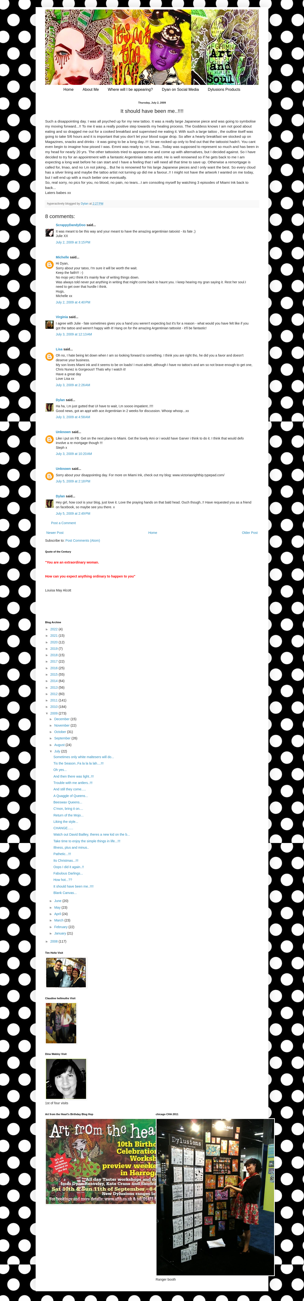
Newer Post (54, 533)
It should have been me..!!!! (73, 886)
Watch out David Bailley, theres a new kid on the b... (91, 834)
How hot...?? (62, 880)
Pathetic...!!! (62, 854)
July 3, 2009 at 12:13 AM (74, 334)
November (62, 725)
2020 (54, 642)
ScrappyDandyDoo (71, 225)
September (62, 738)
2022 (54, 629)
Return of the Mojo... (68, 815)
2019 (54, 648)
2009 (54, 713)
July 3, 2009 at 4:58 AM (73, 417)
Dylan (60, 400)
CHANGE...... (63, 828)
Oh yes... (60, 770)
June (58, 901)
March (59, 920)
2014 (54, 681)
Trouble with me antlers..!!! (72, 783)
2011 (54, 700)
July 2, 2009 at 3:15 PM (73, 242)
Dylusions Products (224, 89)
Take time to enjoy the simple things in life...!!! (86, 841)
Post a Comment (63, 523)
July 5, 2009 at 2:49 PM (73, 513)
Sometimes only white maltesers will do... (83, 757)
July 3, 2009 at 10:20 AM (74, 454)
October (60, 732)
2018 (54, 655)
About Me (91, 89)
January (60, 933)
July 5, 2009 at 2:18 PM (73, 481)
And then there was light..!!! (73, 776)
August (59, 745)
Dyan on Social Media (180, 89)
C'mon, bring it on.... (68, 809)
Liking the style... (65, 822)
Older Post (250, 533)
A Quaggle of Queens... (70, 796)
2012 (54, 694)
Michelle (62, 257)
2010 (54, 707)
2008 (54, 941)
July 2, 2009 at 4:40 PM (73, 302)
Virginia (62, 317)
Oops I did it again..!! (68, 867)
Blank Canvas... (65, 893)
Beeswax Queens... (67, 802)
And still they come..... (69, 789)
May (57, 907)
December (62, 719)
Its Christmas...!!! (65, 860)
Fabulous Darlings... (68, 873)
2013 (54, 687)
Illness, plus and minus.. (71, 847)
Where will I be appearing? (130, 89)
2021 (54, 635)
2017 (54, 661)
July (57, 751)
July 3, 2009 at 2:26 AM (73, 385)
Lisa (59, 349)
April (58, 914)
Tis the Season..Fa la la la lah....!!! (78, 763)
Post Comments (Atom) (83, 540)
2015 (54, 674)
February (61, 927)
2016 (54, 668)
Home (68, 89)
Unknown (63, 432)
